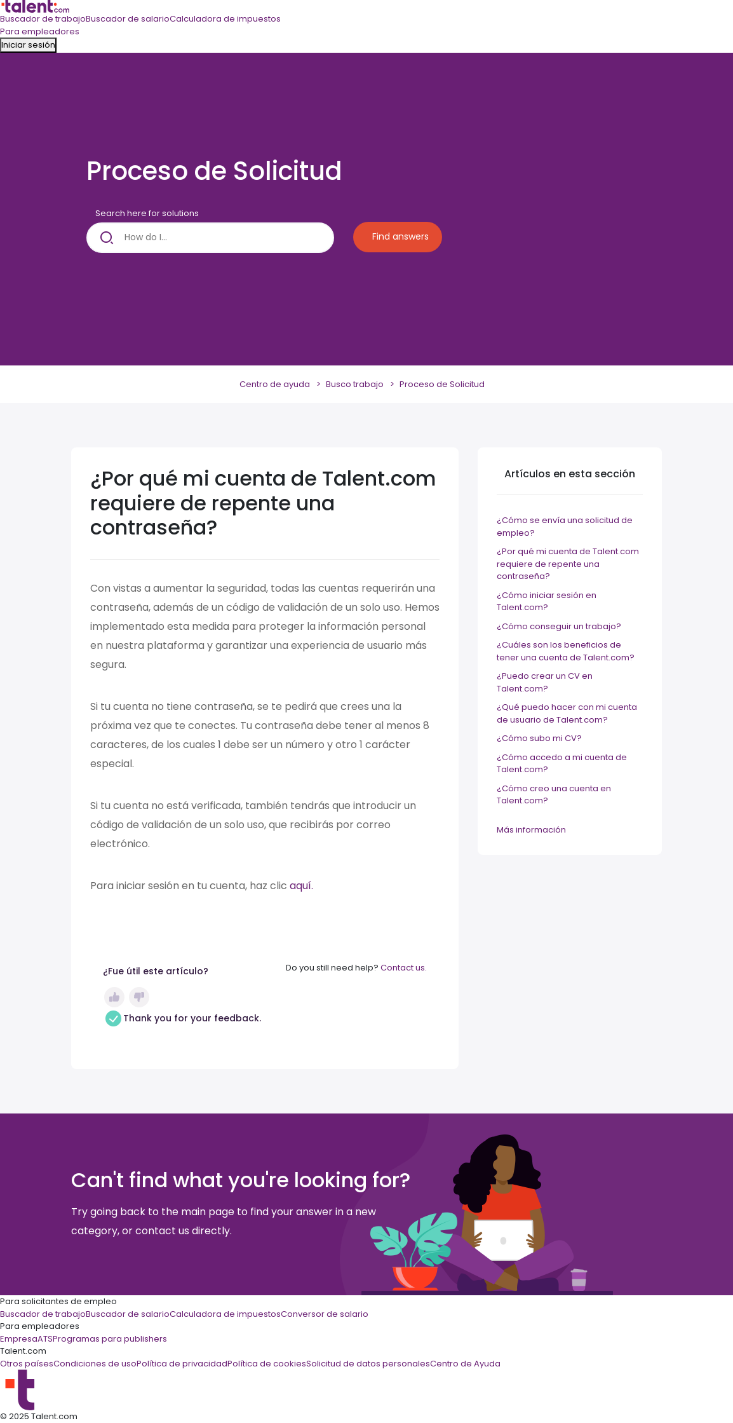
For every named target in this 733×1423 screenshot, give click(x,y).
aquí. (301, 885)
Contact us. (403, 968)
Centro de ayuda (274, 384)
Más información (531, 830)
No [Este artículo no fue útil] (139, 997)
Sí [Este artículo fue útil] (114, 997)
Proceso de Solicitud (442, 384)
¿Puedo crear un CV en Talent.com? (545, 682)
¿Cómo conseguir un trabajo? (559, 626)
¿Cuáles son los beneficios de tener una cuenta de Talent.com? (566, 651)
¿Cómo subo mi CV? (539, 738)
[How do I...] (210, 237)
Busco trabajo (355, 384)
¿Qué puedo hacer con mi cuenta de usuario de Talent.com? (567, 713)
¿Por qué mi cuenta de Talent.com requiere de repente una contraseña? (568, 563)
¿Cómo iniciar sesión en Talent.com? (546, 601)
